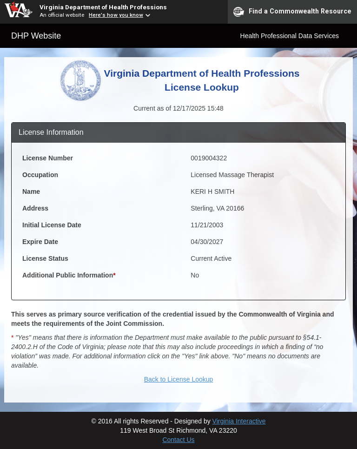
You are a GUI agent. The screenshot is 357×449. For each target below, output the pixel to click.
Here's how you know (116, 15)
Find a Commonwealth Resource (292, 11)
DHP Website (36, 35)
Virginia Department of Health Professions (103, 7)
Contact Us (178, 439)
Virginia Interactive (239, 421)
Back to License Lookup (178, 379)
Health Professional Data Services (289, 36)
